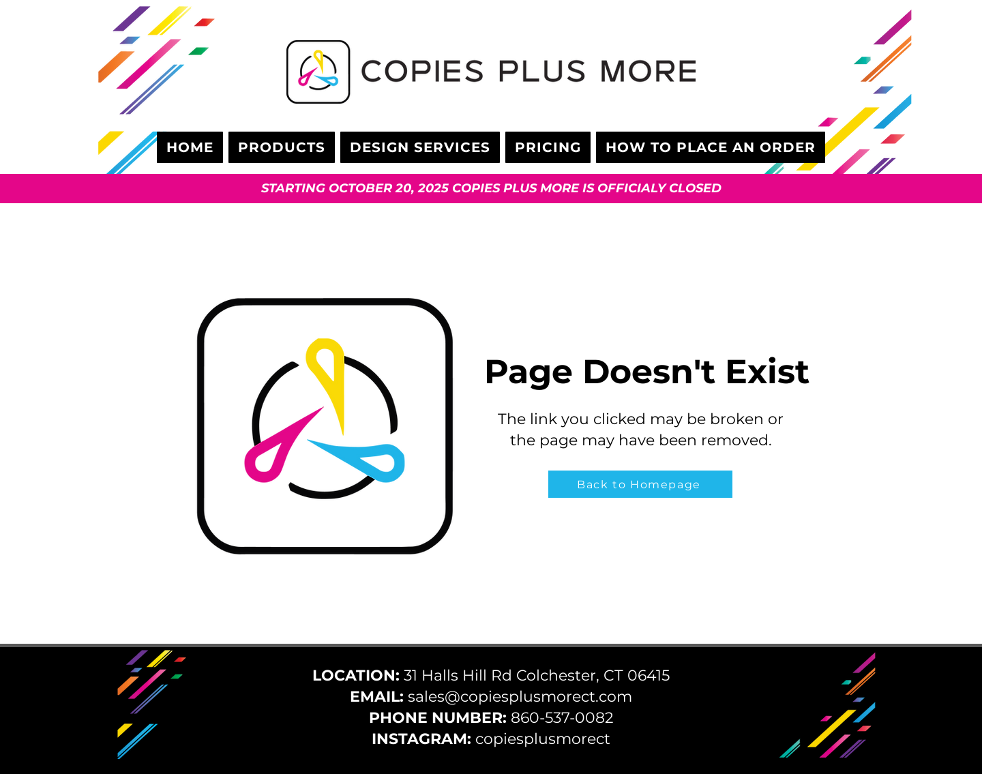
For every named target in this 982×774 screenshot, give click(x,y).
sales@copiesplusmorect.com (520, 696)
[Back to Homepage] (640, 484)
